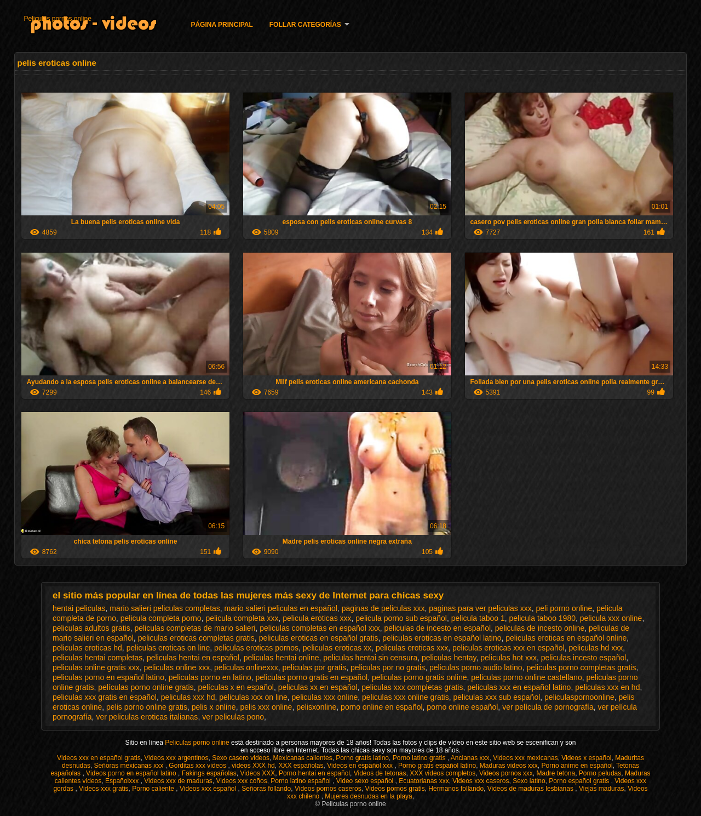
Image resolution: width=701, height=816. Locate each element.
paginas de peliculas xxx (383, 608)
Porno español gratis (580, 781)
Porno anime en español (577, 765)
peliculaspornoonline (579, 697)
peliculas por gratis (314, 667)
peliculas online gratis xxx (96, 667)
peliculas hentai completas (97, 657)
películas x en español (236, 687)
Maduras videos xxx (509, 765)
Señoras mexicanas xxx (129, 765)
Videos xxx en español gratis (99, 758)
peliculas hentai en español (193, 657)
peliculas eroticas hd (87, 647)
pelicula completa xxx (241, 618)
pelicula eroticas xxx (317, 618)
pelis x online (214, 707)
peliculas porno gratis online (419, 677)
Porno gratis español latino (437, 765)
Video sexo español (365, 781)
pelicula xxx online (611, 618)
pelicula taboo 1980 (542, 618)
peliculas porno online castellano (526, 677)
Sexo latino (529, 781)
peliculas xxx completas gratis (412, 687)
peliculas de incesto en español (437, 628)
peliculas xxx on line (253, 697)
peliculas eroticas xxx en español (508, 647)
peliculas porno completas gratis (581, 667)
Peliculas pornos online (57, 18)
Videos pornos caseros (328, 788)
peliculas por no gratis (387, 667)
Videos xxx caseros (480, 781)
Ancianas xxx (470, 758)
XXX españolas (300, 765)
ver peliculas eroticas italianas (147, 716)
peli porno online (564, 608)
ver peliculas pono (233, 716)
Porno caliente (154, 788)
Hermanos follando (456, 788)
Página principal (221, 24)
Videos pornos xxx (506, 773)
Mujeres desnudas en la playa (368, 796)
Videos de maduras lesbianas (531, 788)
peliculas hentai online (281, 657)
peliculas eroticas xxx (412, 647)
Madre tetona (555, 773)
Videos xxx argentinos (176, 758)
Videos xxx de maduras (178, 781)
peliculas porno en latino (210, 677)
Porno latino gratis (420, 758)
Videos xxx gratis (104, 788)
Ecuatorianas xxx (424, 781)
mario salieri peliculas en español (281, 608)
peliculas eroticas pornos (256, 647)
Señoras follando (266, 788)
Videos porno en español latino (132, 773)
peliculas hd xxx (595, 647)
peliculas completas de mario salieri (194, 628)
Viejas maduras (601, 788)
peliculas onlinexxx (246, 667)
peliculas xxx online (325, 697)
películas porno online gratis (145, 687)
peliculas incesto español (584, 657)
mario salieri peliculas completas (165, 608)
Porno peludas (600, 773)
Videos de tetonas (380, 773)
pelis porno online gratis (146, 707)
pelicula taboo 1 (478, 618)
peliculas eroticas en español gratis (318, 638)
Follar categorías (305, 24)
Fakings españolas (209, 773)
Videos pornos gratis (394, 788)
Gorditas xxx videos (198, 765)
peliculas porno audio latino (475, 667)
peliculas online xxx (177, 667)
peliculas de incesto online (539, 628)
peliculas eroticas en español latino (441, 638)
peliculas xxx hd (188, 697)
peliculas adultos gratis (91, 628)
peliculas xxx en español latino (519, 687)
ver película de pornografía (548, 707)
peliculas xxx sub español (497, 697)
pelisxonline (316, 707)
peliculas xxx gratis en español (105, 697)
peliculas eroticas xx (337, 647)
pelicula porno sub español (401, 618)
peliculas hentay (449, 657)
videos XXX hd (253, 765)
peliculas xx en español (318, 687)
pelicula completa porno (161, 618)
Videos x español (586, 758)
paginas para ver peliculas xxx (480, 608)
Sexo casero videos (240, 758)
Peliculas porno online (198, 742)
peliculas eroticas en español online (566, 638)
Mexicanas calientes (302, 758)
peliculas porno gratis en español (312, 677)
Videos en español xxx (360, 765)
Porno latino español (301, 781)
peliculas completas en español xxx (320, 628)
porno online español (462, 707)
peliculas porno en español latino (108, 677)
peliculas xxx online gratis (405, 697)
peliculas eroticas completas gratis (196, 638)
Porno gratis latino (362, 758)
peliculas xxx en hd (607, 687)
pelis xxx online (266, 707)
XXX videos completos (442, 773)
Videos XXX (257, 773)
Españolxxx (123, 781)
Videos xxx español (209, 788)
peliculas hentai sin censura (370, 657)
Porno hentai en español (314, 773)
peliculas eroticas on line (168, 647)
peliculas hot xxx (508, 657)
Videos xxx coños (241, 781)
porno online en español (381, 707)
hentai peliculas (79, 608)
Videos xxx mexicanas (525, 758)
